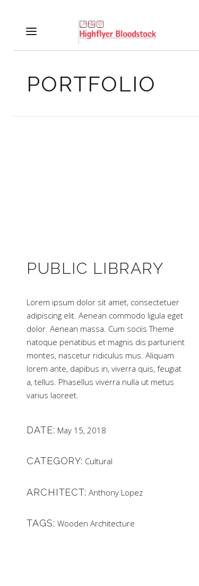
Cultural (99, 461)
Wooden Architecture (96, 523)
